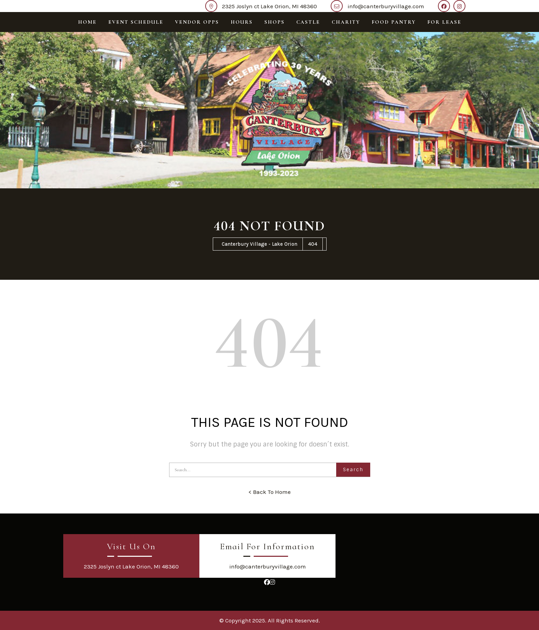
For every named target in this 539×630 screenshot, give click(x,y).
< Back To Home (270, 491)
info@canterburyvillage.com (386, 6)
